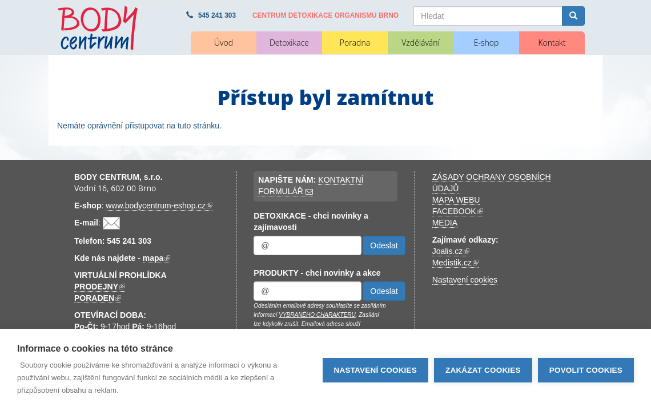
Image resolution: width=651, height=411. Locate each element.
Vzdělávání (420, 42)
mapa (157, 258)
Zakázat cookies (483, 370)
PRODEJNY (99, 287)
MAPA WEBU (456, 199)
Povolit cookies (585, 370)
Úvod (223, 42)
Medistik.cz (455, 263)
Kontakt (551, 42)
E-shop (486, 42)
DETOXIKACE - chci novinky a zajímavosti (311, 221)
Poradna (355, 42)
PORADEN (97, 298)
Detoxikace (289, 42)
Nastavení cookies (464, 279)
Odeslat (383, 245)
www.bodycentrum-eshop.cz (159, 206)
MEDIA (444, 222)
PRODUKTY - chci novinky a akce (317, 272)
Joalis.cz (451, 251)
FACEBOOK (457, 211)
